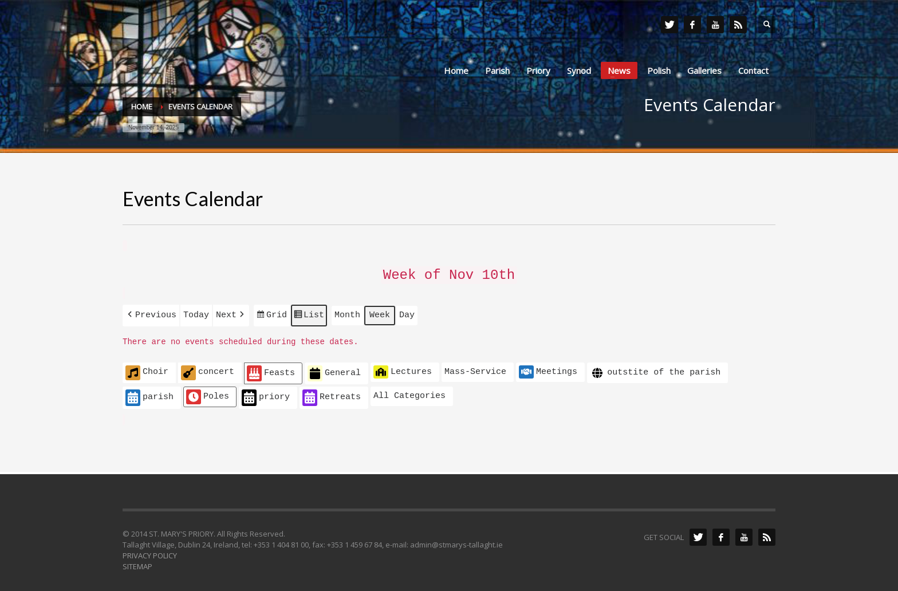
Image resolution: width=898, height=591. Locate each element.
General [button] (334, 369)
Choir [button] (146, 368)
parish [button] (149, 393)
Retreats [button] (331, 393)
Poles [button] (207, 392)
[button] (151, 312)
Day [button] (407, 312)
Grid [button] (271, 313)
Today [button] (196, 312)
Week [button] (379, 312)
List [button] (308, 313)
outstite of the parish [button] (655, 369)
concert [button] (207, 368)
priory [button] (266, 393)
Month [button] (347, 312)
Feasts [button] (271, 369)
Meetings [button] (548, 367)
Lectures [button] (402, 367)
